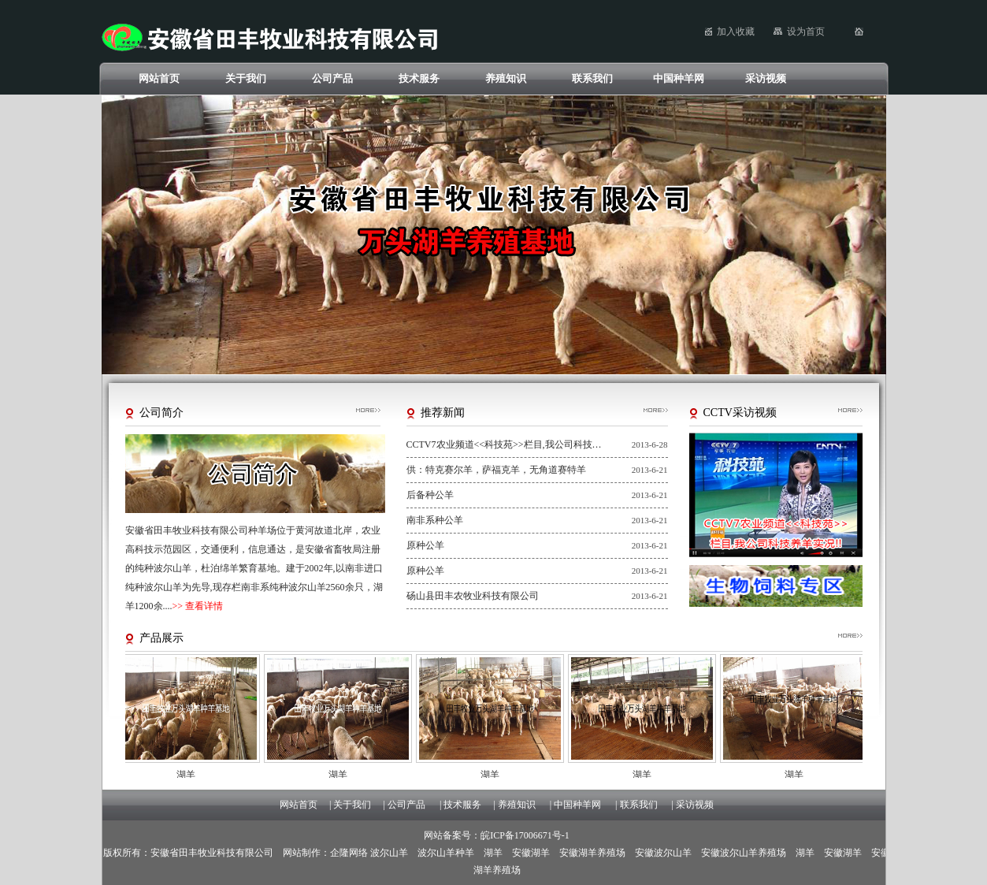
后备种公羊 (430, 494)
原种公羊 (425, 545)
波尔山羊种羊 (445, 852)
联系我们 (592, 78)
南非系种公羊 (434, 520)
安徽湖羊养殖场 (592, 852)
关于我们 (245, 78)
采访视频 (765, 78)
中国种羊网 (678, 78)
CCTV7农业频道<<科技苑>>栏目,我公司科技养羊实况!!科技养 (504, 444)
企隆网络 (349, 852)
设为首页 (806, 31)
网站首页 (159, 78)
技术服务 (419, 78)
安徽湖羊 (531, 852)
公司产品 (332, 78)
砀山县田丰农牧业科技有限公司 (472, 595)
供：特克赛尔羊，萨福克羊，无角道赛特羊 (496, 469)
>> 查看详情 (198, 606)
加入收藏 (736, 31)
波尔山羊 (389, 852)
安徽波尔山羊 (663, 852)
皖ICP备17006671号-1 (525, 835)
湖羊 (493, 852)
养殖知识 (505, 78)
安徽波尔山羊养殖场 (743, 852)
